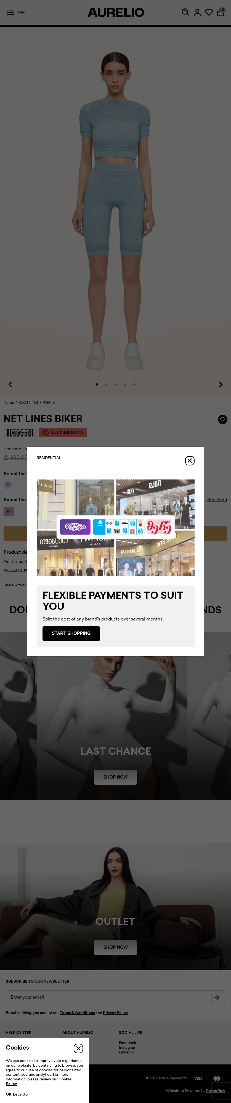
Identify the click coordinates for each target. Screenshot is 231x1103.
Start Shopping (71, 633)
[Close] (190, 460)
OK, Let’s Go (17, 1095)
